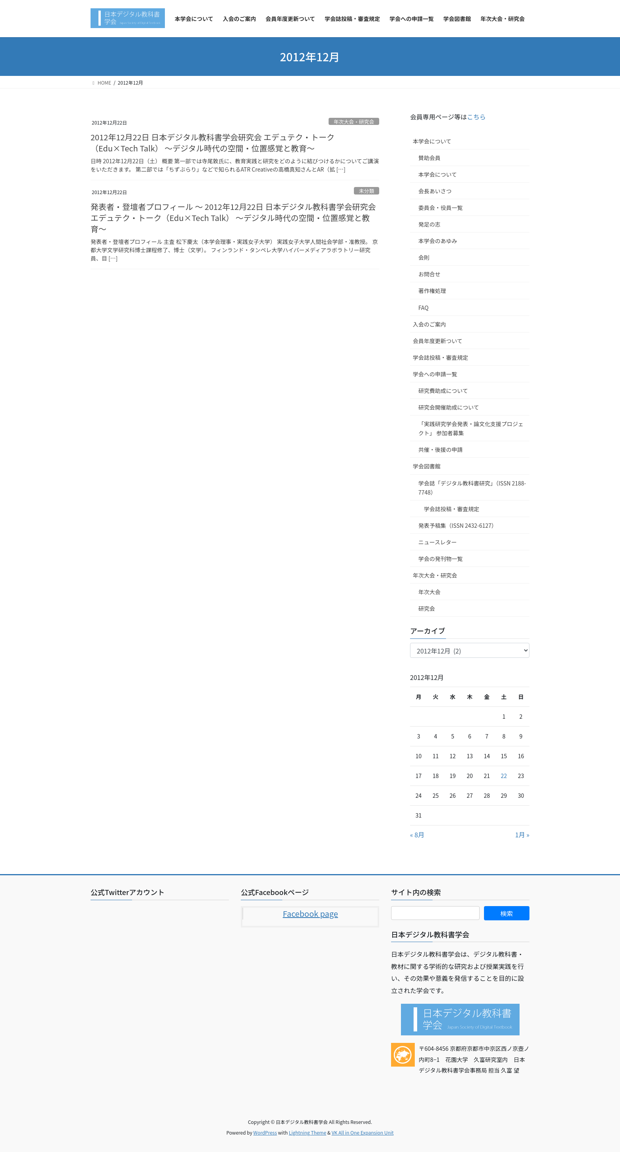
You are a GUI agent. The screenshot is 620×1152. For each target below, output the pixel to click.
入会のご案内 (429, 324)
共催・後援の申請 (440, 449)
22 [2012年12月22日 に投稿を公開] (504, 776)
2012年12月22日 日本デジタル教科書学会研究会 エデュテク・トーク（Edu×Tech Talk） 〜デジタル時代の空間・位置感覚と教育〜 (213, 142)
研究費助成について (443, 391)
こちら (476, 116)
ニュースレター (437, 542)
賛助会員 (429, 158)
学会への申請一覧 (435, 374)
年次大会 (429, 592)
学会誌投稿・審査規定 (440, 357)
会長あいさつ (435, 191)
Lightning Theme (307, 1132)
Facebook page (310, 913)
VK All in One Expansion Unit (363, 1132)
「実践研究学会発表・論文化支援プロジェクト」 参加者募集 (471, 428)
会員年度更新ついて (438, 341)
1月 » (522, 834)
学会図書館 (426, 466)
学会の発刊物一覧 (440, 559)
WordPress (265, 1132)
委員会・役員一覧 (440, 208)
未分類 (366, 191)
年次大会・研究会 (354, 121)
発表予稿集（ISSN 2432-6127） (457, 525)
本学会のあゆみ (437, 241)
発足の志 (429, 224)
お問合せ (429, 274)
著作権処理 (432, 291)
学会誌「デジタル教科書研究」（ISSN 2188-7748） (472, 487)
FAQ (423, 308)
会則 (423, 257)
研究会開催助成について (448, 407)
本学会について (432, 141)
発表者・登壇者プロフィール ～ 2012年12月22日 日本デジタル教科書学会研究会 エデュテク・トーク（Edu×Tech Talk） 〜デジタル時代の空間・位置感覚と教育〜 (233, 217)
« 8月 (417, 834)
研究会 (426, 608)
